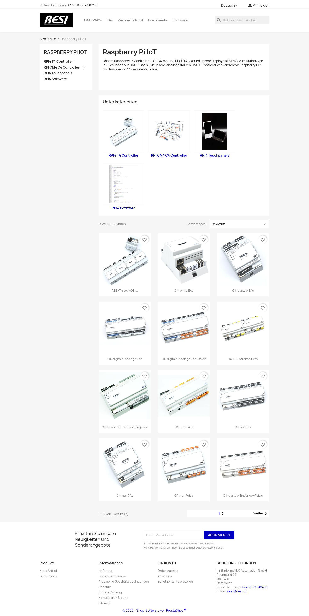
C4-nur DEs (243, 427)
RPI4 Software (55, 79)
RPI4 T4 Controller (58, 61)
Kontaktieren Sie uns (113, 598)
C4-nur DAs (125, 495)
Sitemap (104, 603)
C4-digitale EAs (243, 291)
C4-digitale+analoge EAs (124, 359)
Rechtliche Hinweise (113, 576)
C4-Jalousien (184, 427)
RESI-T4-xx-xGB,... (125, 291)
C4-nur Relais (184, 495)
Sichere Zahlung (110, 592)
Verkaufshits (48, 576)
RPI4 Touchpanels (58, 73)
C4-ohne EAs (184, 291)
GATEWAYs (93, 20)
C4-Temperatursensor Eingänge (125, 427)
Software (180, 20)
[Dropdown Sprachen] (230, 5)
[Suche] (242, 20)
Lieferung (105, 571)
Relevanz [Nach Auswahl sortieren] (239, 224)
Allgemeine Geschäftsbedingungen (124, 581)
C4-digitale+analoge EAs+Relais (184, 359)
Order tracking (168, 571)
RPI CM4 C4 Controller (62, 67)
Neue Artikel (48, 571)
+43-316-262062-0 (83, 5)
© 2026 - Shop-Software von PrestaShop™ (154, 610)
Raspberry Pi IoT (131, 20)
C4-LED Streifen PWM (243, 359)
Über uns (105, 587)
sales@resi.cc (236, 591)
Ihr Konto (167, 563)
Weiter (260, 513)
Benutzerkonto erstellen (175, 581)
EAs (110, 20)
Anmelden (165, 576)
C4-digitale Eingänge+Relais (243, 495)
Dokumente (158, 20)
